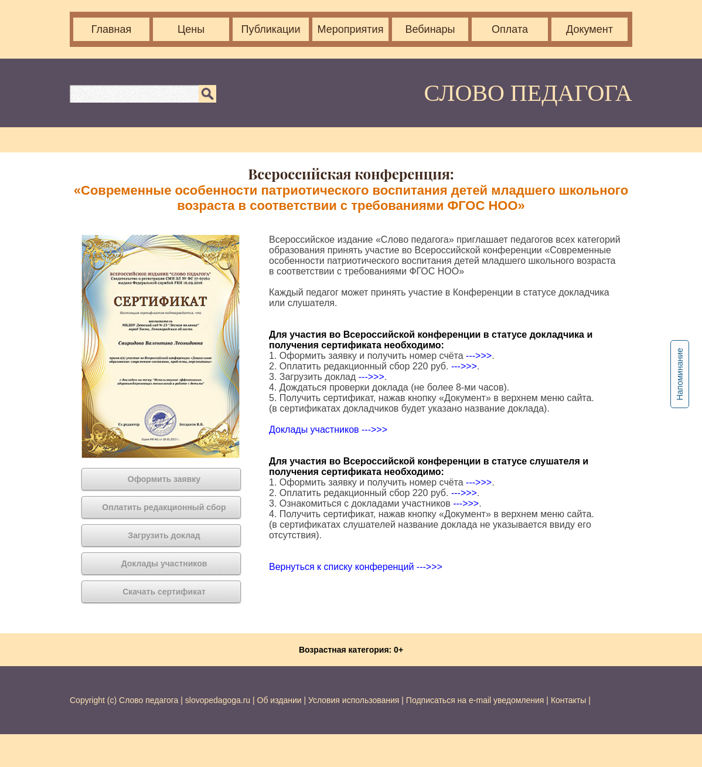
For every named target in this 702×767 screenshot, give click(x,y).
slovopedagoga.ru (219, 700)
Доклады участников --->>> (328, 430)
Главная (111, 29)
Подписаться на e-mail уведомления (475, 700)
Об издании (279, 700)
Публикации (271, 29)
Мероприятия (351, 29)
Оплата (510, 29)
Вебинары (430, 29)
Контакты (568, 700)
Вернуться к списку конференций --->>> (355, 567)
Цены (191, 29)
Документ (589, 29)
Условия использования (353, 700)
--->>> (479, 356)
